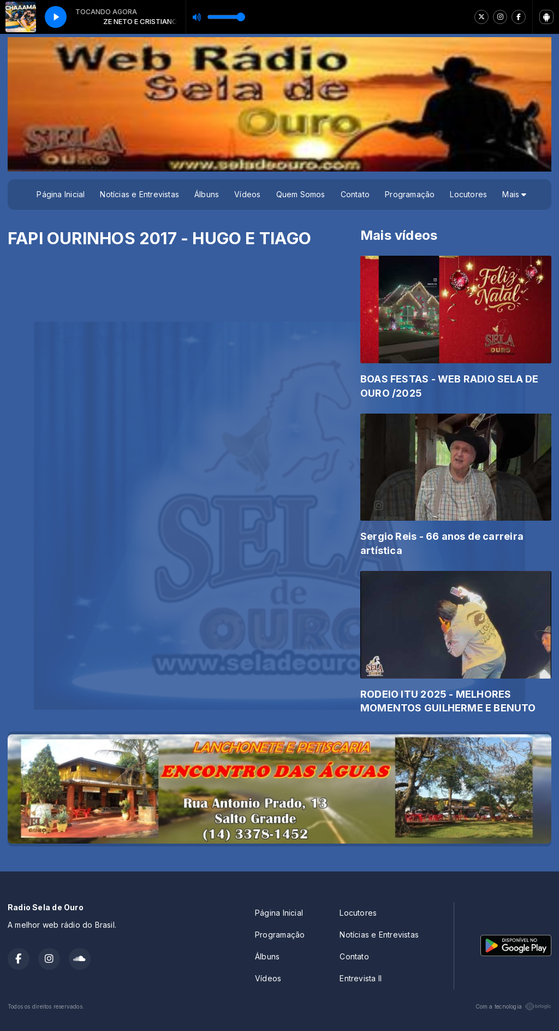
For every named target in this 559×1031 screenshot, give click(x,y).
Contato (355, 194)
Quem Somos (300, 194)
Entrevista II (361, 978)
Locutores (468, 194)
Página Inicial (61, 194)
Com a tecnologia (513, 1006)
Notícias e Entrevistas (139, 194)
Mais (514, 194)
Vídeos (247, 194)
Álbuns (206, 194)
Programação (410, 194)
